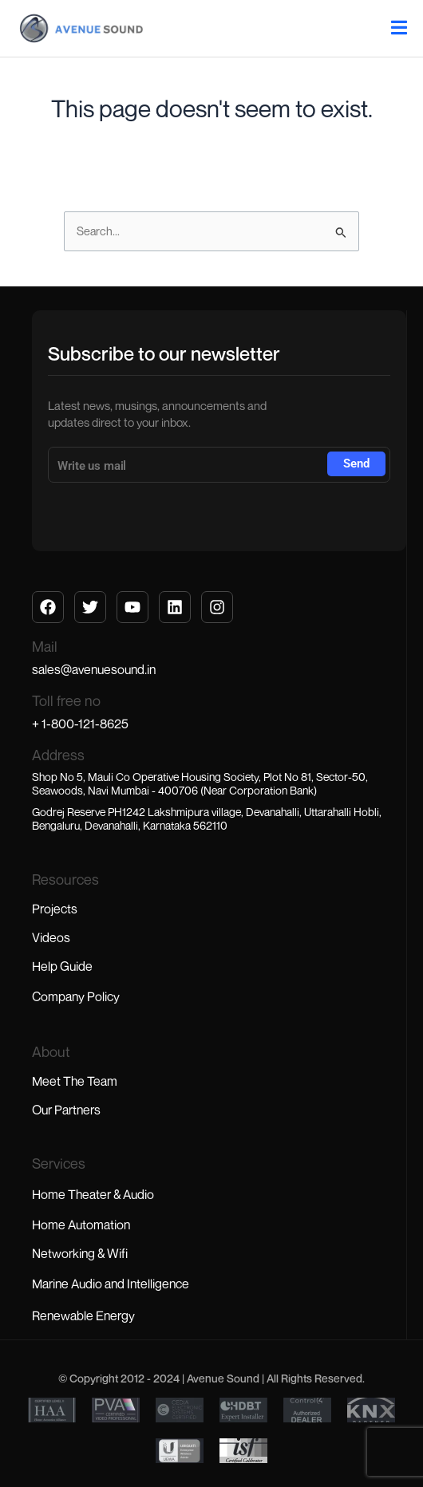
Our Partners (66, 1110)
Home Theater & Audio (93, 1194)
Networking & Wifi (80, 1253)
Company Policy (76, 996)
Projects (54, 909)
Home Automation (81, 1225)
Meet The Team (74, 1081)
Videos (51, 937)
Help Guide (62, 966)
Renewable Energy (83, 1315)
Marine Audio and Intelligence (110, 1284)
